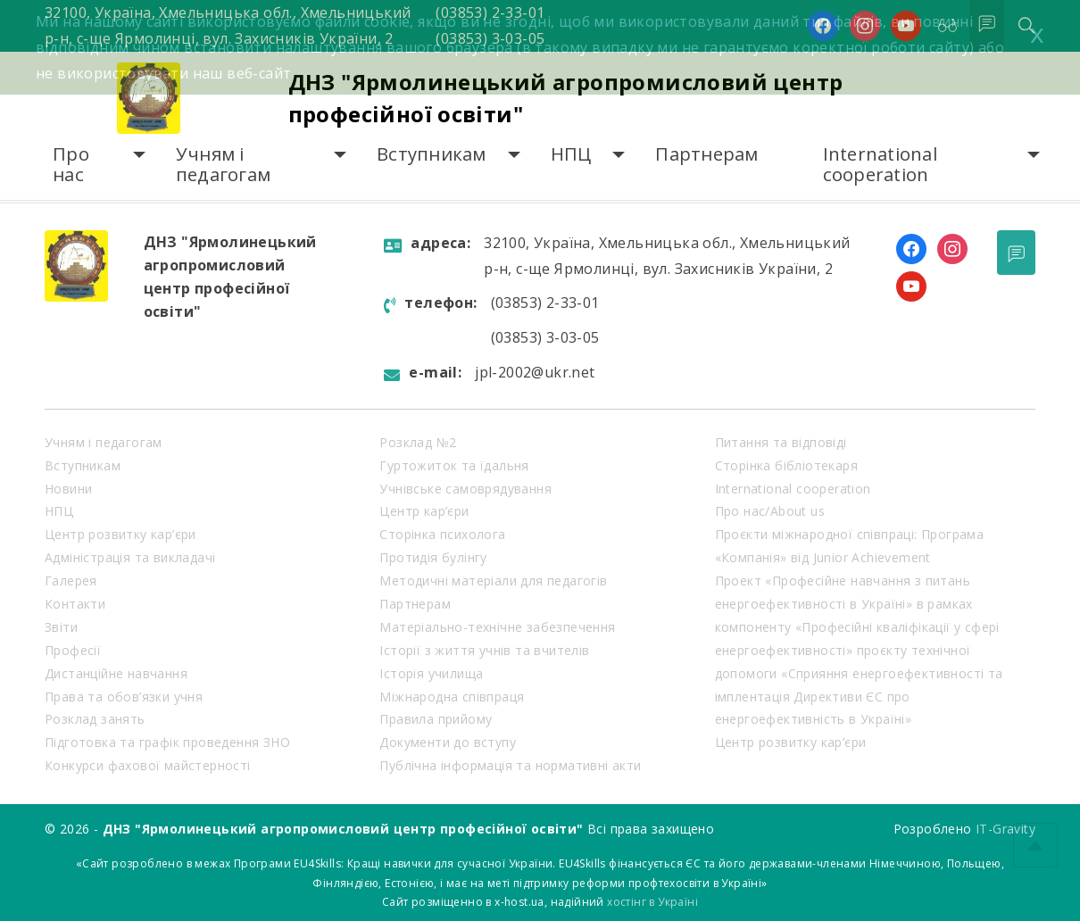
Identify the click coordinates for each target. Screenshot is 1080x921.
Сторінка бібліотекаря (786, 465)
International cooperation (880, 165)
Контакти (75, 603)
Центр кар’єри (424, 510)
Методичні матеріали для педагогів (493, 580)
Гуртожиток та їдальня (453, 465)
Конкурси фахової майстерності (148, 765)
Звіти (61, 626)
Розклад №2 (417, 442)
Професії (73, 650)
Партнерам (706, 154)
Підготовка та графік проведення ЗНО (167, 742)
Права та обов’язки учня (124, 696)
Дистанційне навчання (116, 673)
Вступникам (431, 154)
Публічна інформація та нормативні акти (510, 765)
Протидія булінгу (432, 557)
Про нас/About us (770, 510)
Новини (68, 488)
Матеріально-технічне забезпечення (497, 626)
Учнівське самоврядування (465, 488)
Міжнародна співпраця (451, 696)
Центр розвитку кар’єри (120, 534)
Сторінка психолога (442, 534)
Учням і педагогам (223, 165)
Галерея (71, 580)
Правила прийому (435, 718)
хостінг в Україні (652, 901)
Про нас (71, 165)
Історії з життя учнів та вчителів (484, 650)
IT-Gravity (1005, 828)
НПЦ (571, 154)
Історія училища (431, 673)
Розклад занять (95, 718)
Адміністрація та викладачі (130, 557)
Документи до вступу (447, 742)
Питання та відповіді (781, 442)
